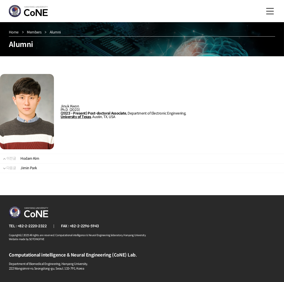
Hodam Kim (29, 158)
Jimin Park (28, 168)
